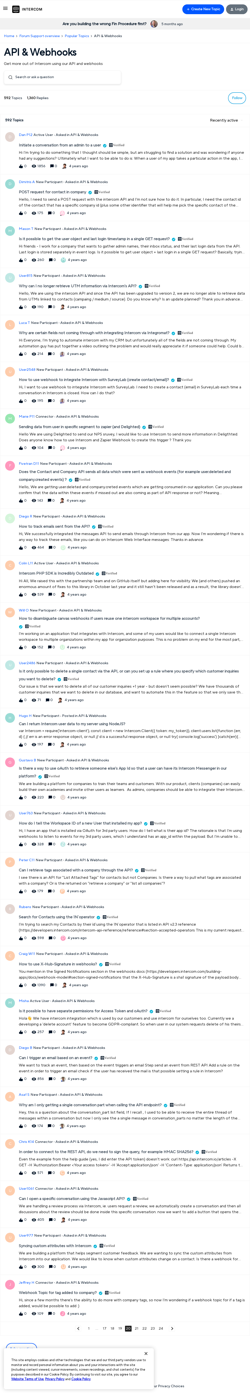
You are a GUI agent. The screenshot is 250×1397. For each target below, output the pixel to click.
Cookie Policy (81, 1379)
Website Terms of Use (27, 1379)
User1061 (26, 1189)
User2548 (27, 370)
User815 (25, 276)
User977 (26, 1235)
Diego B (25, 1048)
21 (136, 1328)
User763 (26, 813)
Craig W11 (27, 954)
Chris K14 (26, 1141)
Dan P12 (25, 135)
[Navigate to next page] (172, 1329)
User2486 (27, 663)
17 (104, 1328)
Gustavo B (27, 760)
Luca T (24, 323)
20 (128, 1328)
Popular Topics (77, 36)
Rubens (25, 907)
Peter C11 (27, 860)
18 (112, 1328)
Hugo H (25, 716)
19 (120, 1328)
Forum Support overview (39, 36)
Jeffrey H (26, 1282)
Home (9, 36)
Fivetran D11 (29, 463)
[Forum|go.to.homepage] (27, 9)
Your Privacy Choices (164, 1386)
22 (144, 1328)
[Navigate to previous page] (78, 1329)
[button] (5, 10)
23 (153, 1328)
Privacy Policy (54, 1379)
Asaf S (24, 1095)
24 (161, 1328)
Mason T (26, 229)
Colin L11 (26, 563)
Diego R (25, 516)
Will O (24, 610)
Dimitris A (27, 182)
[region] (79, 1368)
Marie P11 (27, 416)
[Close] (146, 1353)
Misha (24, 1001)
